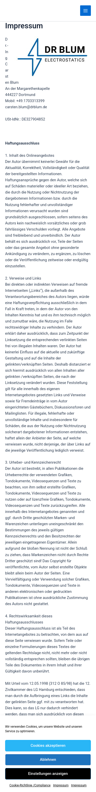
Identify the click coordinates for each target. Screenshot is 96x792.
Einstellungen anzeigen (48, 773)
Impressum (60, 785)
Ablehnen (48, 759)
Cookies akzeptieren (47, 745)
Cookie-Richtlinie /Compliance (30, 785)
